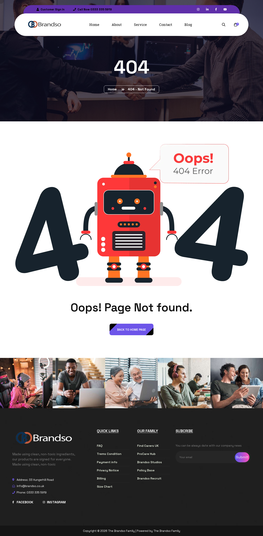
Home (94, 24)
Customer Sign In (51, 9)
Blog (188, 24)
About (117, 24)
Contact (165, 24)
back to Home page (131, 329)
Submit (242, 457)
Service (140, 24)
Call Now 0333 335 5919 (92, 9)
